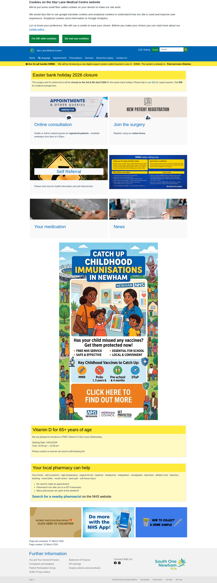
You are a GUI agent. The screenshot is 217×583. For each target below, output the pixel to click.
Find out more (174, 64)
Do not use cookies (77, 38)
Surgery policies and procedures (84, 568)
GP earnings (75, 564)
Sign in (31, 580)
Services (89, 58)
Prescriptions (75, 58)
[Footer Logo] (171, 564)
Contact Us (121, 58)
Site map (179, 580)
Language (44, 58)
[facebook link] (115, 563)
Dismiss (187, 64)
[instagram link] (119, 563)
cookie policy (36, 29)
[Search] (172, 49)
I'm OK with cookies (44, 38)
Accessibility (144, 580)
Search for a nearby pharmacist (56, 496)
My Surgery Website (129, 580)
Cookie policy (157, 580)
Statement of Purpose (79, 560)
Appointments (60, 58)
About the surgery (104, 58)
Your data (168, 580)
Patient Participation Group (42, 568)
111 (153, 82)
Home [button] (32, 58)
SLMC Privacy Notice (39, 572)
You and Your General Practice (44, 560)
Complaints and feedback (41, 564)
